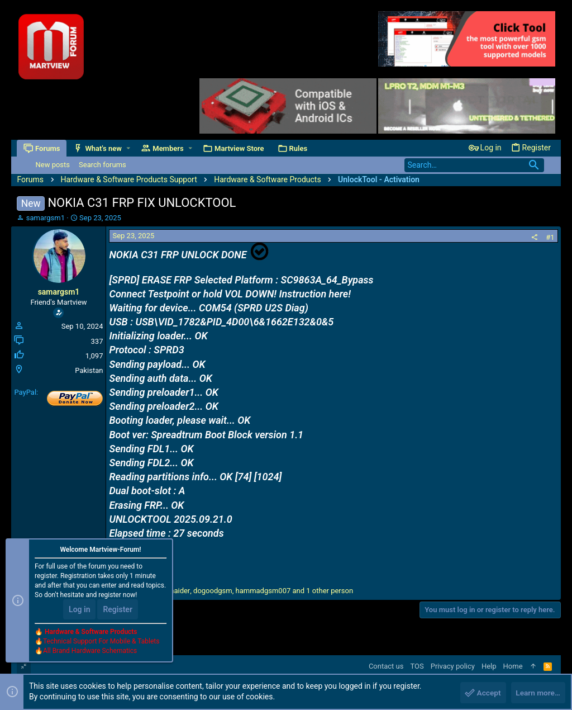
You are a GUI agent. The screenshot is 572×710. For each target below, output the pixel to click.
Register (117, 610)
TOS (416, 666)
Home (513, 666)
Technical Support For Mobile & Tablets (101, 642)
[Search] (474, 165)
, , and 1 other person (238, 590)
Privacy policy (453, 666)
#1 (550, 237)
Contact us (386, 666)
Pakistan (89, 370)
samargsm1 (45, 218)
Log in (79, 610)
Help (489, 666)
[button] (129, 148)
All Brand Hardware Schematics (90, 652)
